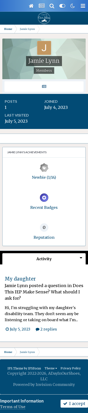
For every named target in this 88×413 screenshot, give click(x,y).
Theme (51, 368)
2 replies (46, 329)
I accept (74, 403)
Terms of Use (12, 406)
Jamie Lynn (16, 285)
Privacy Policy (71, 368)
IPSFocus (34, 368)
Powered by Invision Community (44, 384)
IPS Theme (15, 368)
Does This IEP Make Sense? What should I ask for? (44, 292)
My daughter (20, 279)
